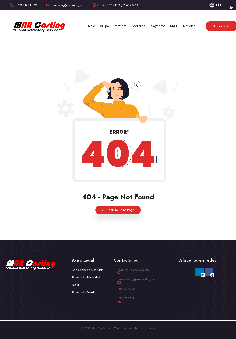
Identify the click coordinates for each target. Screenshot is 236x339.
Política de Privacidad (86, 277)
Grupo (104, 26)
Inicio (91, 26)
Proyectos (157, 26)
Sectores (138, 26)
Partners (120, 26)
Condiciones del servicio (88, 270)
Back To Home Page (118, 210)
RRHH (174, 26)
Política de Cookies (84, 292)
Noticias (189, 26)
